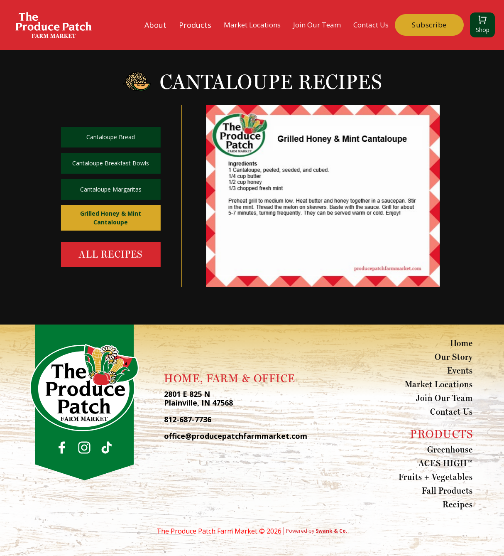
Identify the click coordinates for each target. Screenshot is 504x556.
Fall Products (447, 490)
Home (461, 342)
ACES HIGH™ (445, 463)
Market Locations (252, 25)
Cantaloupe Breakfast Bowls (109, 163)
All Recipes (110, 254)
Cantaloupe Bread (110, 137)
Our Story (454, 356)
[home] (53, 25)
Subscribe (429, 25)
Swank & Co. (331, 530)
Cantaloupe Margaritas (110, 189)
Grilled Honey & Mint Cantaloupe (109, 217)
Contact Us (371, 25)
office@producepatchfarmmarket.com (235, 436)
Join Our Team (317, 25)
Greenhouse (450, 449)
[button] (155, 25)
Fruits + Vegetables (436, 476)
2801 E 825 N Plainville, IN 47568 (198, 399)
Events (460, 370)
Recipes (458, 504)
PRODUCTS (441, 434)
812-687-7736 (187, 419)
